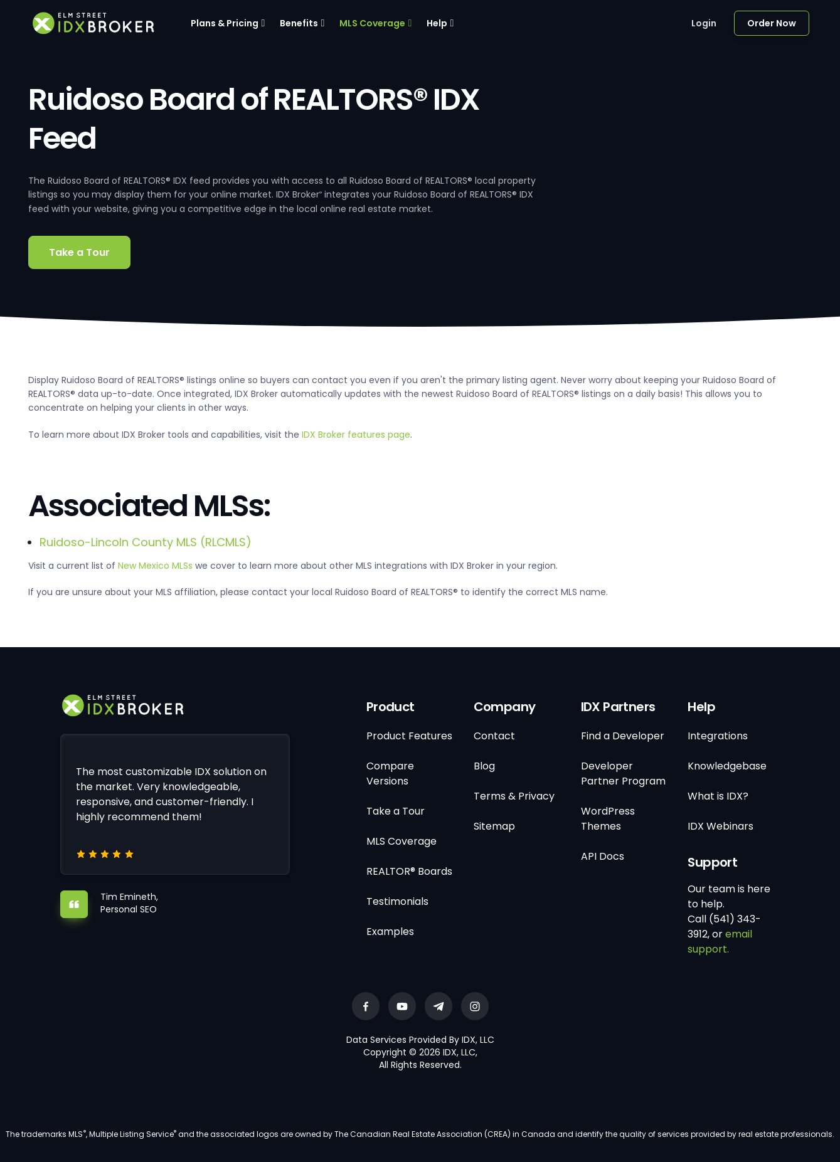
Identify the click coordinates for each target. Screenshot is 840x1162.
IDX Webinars (720, 826)
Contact (494, 736)
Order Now (771, 23)
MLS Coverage (372, 23)
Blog (484, 766)
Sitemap (494, 826)
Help (437, 23)
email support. (720, 941)
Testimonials (397, 901)
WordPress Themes (608, 818)
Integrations (718, 736)
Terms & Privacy (514, 796)
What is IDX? (718, 796)
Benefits (299, 23)
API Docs (602, 856)
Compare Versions (390, 773)
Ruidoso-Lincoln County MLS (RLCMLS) (146, 542)
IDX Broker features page (356, 434)
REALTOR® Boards (409, 871)
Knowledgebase (727, 766)
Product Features (409, 736)
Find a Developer (622, 736)
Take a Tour (79, 252)
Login (703, 23)
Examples (390, 931)
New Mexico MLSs (155, 565)
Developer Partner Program (623, 773)
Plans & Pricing (224, 23)
